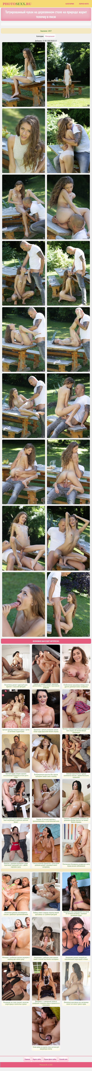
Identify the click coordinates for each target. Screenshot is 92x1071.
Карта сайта (37, 1059)
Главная (27, 1059)
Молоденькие (50, 36)
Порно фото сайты (50, 1059)
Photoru (17, 4)
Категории (70, 4)
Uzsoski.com (63, 1059)
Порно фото (84, 4)
